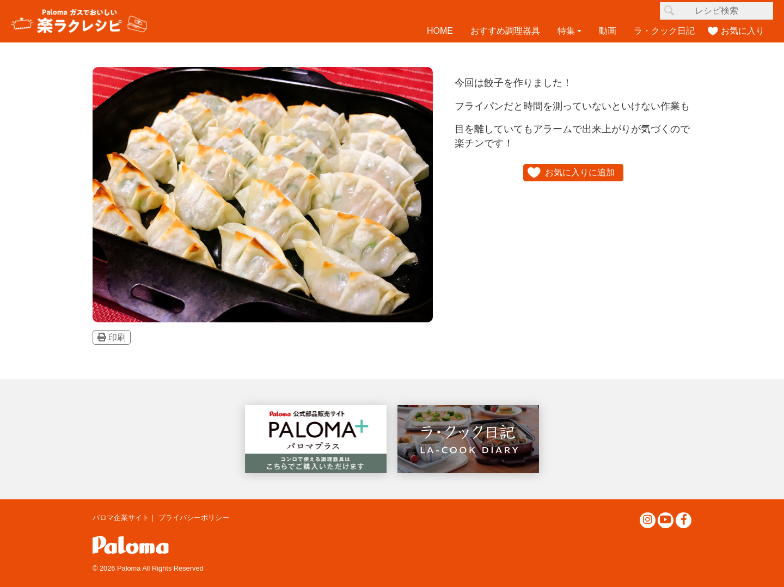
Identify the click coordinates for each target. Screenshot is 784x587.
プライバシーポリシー (193, 517)
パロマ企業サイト (121, 517)
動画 (607, 30)
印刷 (111, 337)
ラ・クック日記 (664, 30)
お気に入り (742, 30)
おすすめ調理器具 (505, 30)
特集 (566, 30)
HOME (440, 30)
